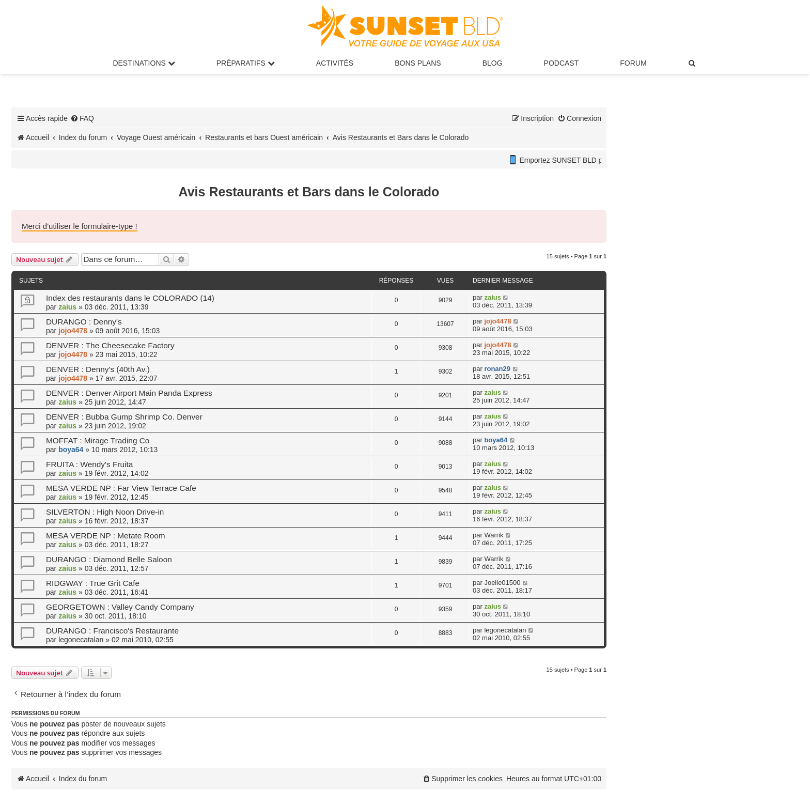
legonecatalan (80, 640)
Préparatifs (245, 63)
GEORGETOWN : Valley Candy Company (120, 606)
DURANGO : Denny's (84, 321)
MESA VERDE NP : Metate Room (105, 535)
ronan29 (497, 369)
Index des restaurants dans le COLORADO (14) (130, 297)
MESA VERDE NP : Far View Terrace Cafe (121, 488)
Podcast (561, 63)
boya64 (70, 449)
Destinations (144, 63)
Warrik (493, 535)
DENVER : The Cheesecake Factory (110, 345)
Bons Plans (418, 63)
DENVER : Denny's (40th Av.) (98, 369)
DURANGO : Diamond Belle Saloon (109, 559)
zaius (67, 307)
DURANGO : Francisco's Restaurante (112, 630)
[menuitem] (692, 63)
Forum (633, 63)
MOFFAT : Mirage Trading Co (97, 440)
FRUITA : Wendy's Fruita (89, 464)
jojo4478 (72, 331)
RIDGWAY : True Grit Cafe (92, 583)
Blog (492, 63)
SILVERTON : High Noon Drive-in (105, 511)
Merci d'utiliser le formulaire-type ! (79, 226)
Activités (334, 63)
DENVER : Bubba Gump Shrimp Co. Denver (124, 416)
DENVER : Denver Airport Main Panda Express (129, 393)
